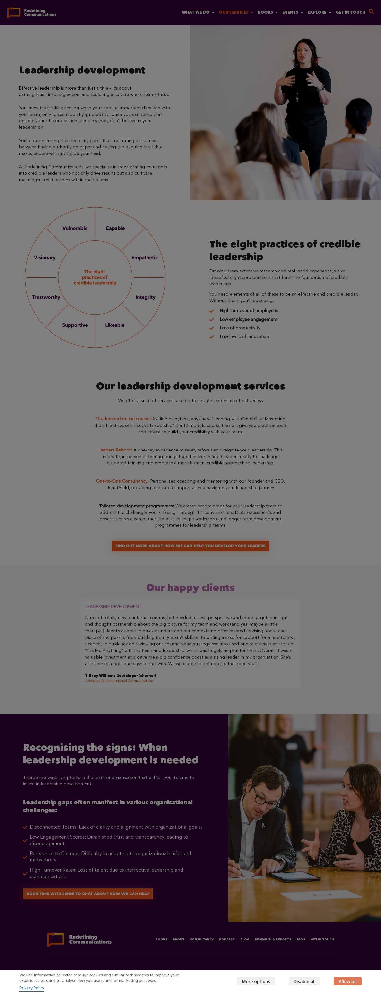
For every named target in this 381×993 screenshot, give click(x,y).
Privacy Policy (31, 988)
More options (249, 981)
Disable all (301, 981)
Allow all (348, 981)
